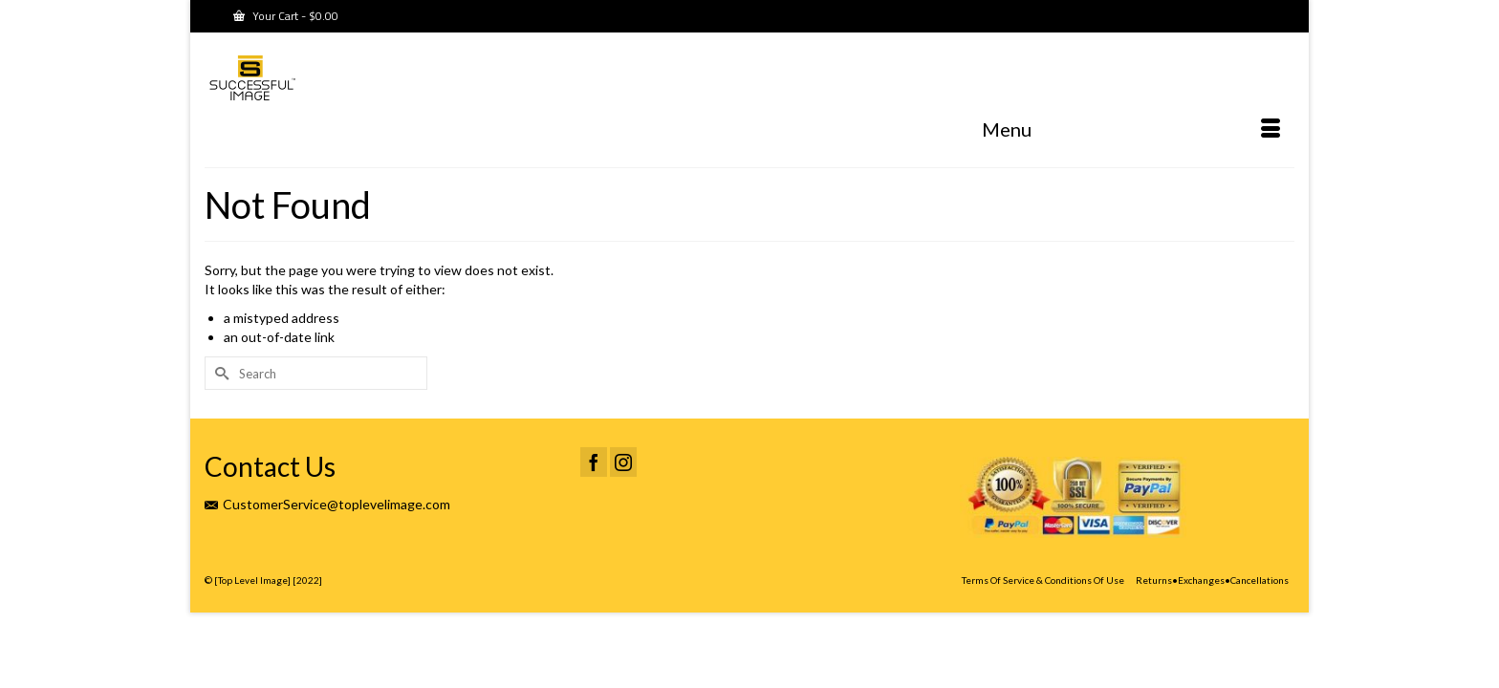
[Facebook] (593, 502)
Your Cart (285, 16)
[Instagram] (623, 502)
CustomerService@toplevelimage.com (327, 544)
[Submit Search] (219, 413)
